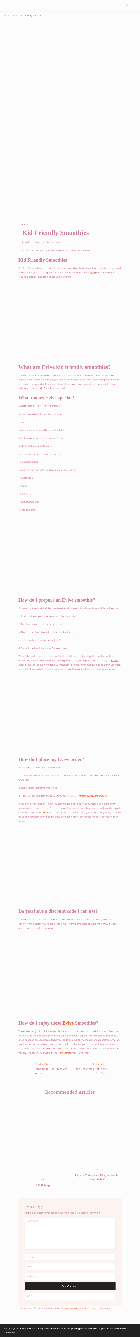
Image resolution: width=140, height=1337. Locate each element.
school (115, 660)
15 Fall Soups (42, 1185)
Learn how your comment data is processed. (86, 1308)
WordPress (9, 1332)
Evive (93, 272)
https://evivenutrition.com (93, 796)
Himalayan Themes (103, 1328)
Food (25, 225)
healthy (42, 812)
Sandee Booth (29, 1328)
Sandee (28, 242)
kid (41, 388)
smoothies (65, 1053)
